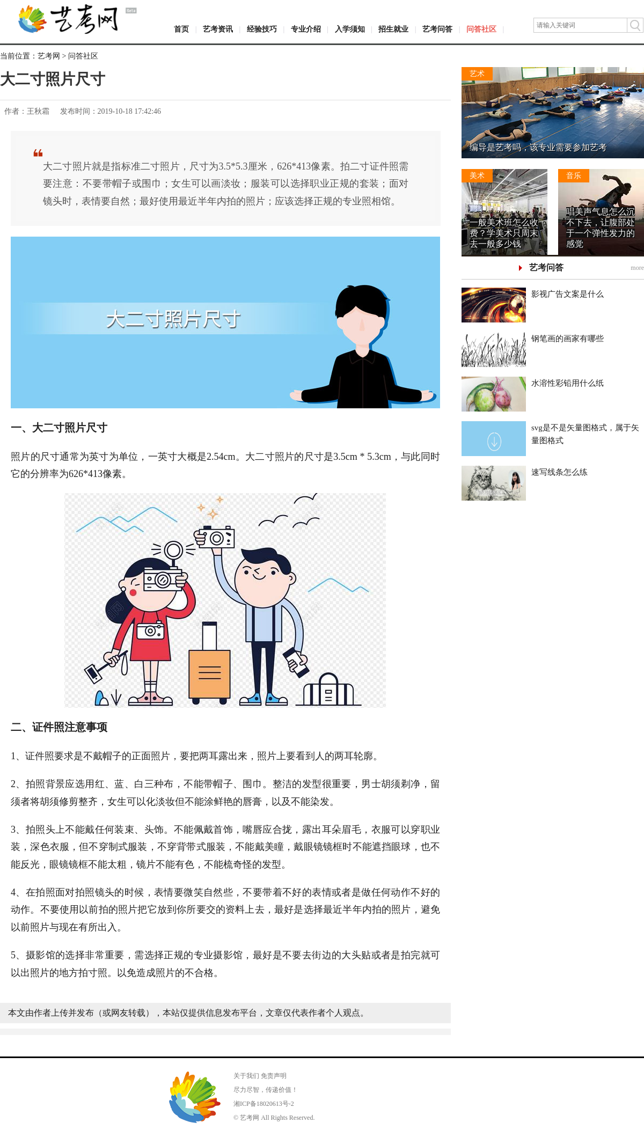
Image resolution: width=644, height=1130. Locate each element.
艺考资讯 (218, 29)
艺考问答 (437, 29)
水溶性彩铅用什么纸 (567, 383)
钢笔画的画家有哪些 (567, 338)
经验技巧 (262, 29)
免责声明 (274, 1076)
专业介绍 (306, 29)
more (637, 268)
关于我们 (246, 1076)
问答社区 (481, 29)
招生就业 (393, 29)
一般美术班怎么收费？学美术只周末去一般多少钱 (504, 233)
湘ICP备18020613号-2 (263, 1103)
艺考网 (49, 56)
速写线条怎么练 (559, 472)
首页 (181, 29)
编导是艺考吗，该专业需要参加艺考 (538, 147)
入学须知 (350, 29)
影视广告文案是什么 (567, 294)
